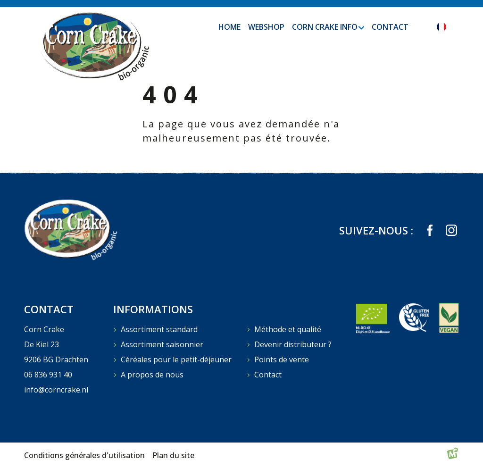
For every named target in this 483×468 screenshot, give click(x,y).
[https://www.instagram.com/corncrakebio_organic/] (451, 230)
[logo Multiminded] (453, 455)
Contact (268, 374)
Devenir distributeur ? (293, 344)
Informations (153, 309)
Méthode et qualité (287, 329)
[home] (94, 45)
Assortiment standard (159, 329)
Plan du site (173, 455)
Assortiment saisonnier (162, 344)
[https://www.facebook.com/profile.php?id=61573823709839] (429, 230)
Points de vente (281, 359)
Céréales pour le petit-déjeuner (176, 359)
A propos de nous (152, 374)
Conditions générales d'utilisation (84, 455)
